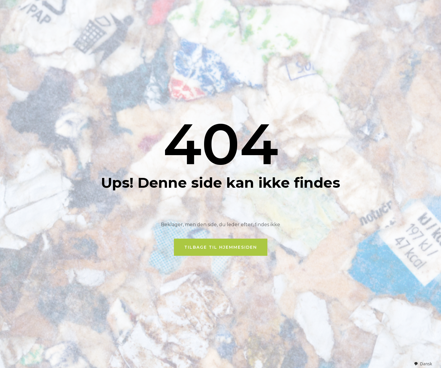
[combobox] (423, 364)
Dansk (423, 364)
